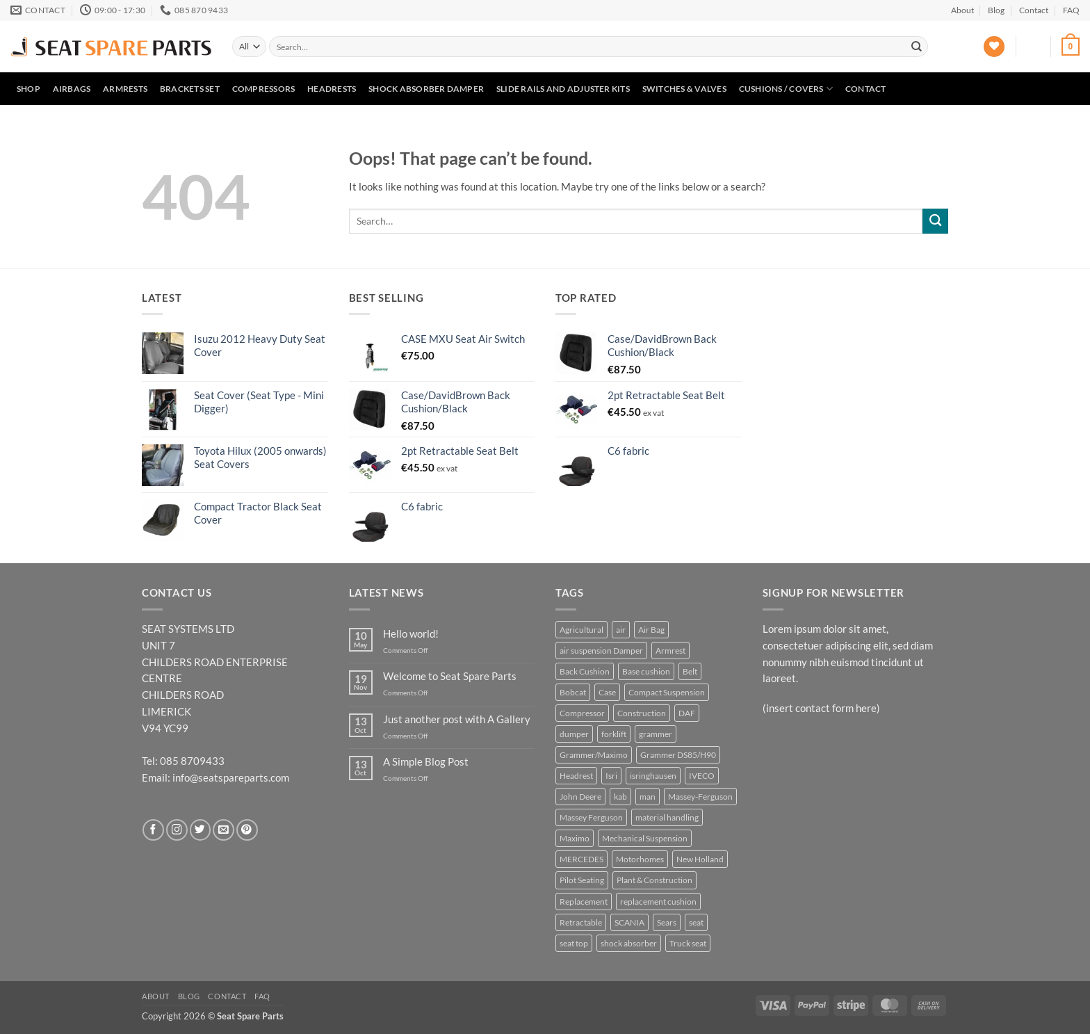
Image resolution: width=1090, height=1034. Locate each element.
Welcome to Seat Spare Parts (449, 676)
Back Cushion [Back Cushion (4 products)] (585, 671)
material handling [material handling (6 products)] (667, 817)
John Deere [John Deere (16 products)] (580, 796)
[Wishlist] (994, 47)
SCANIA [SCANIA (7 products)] (629, 922)
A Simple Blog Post (426, 762)
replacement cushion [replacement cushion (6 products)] (658, 901)
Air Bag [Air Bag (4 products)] (651, 629)
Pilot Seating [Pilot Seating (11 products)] (582, 880)
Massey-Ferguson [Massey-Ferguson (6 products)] (700, 796)
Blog (996, 10)
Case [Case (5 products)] (607, 692)
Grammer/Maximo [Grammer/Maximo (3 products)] (594, 755)
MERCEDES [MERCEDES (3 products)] (581, 859)
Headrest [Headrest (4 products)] (576, 775)
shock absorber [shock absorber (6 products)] (629, 943)
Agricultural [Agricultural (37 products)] (581, 629)
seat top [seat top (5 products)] (574, 943)
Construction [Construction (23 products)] (641, 713)
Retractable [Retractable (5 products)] (581, 922)
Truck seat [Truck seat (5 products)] (687, 943)
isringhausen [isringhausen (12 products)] (653, 775)
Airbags (72, 88)
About (962, 10)
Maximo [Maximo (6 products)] (574, 838)
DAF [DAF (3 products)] (686, 713)
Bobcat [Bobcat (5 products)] (573, 692)
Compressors (263, 88)
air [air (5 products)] (621, 629)
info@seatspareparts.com (230, 777)
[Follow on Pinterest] (247, 830)
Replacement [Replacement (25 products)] (584, 901)
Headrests (331, 88)
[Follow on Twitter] (200, 830)
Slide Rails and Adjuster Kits (563, 88)
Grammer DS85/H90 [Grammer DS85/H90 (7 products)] (678, 755)
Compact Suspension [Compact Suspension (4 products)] (666, 692)
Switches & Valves (684, 88)
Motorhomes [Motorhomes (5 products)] (640, 859)
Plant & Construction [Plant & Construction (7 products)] (654, 880)
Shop (28, 88)
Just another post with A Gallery (456, 719)
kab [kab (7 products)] (620, 796)
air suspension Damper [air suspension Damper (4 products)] (601, 650)
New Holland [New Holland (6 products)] (700, 859)
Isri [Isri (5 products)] (611, 775)
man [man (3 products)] (648, 796)
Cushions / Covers (786, 88)
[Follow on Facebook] (153, 830)
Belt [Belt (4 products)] (690, 671)
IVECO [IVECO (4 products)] (702, 775)
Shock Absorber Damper (426, 88)
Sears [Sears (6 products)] (666, 922)
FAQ (1071, 10)
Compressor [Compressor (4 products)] (582, 713)
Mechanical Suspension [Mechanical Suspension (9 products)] (645, 838)
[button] (1034, 46)
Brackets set (190, 88)
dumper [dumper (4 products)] (574, 734)
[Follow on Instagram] (177, 830)
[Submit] (916, 46)
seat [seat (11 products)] (696, 922)
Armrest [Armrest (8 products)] (670, 650)
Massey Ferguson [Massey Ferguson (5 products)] (591, 817)
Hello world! (411, 634)
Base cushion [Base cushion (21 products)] (646, 671)
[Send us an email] (223, 830)
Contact (1033, 10)
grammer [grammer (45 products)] (655, 734)
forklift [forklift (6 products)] (613, 734)
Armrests (125, 88)
